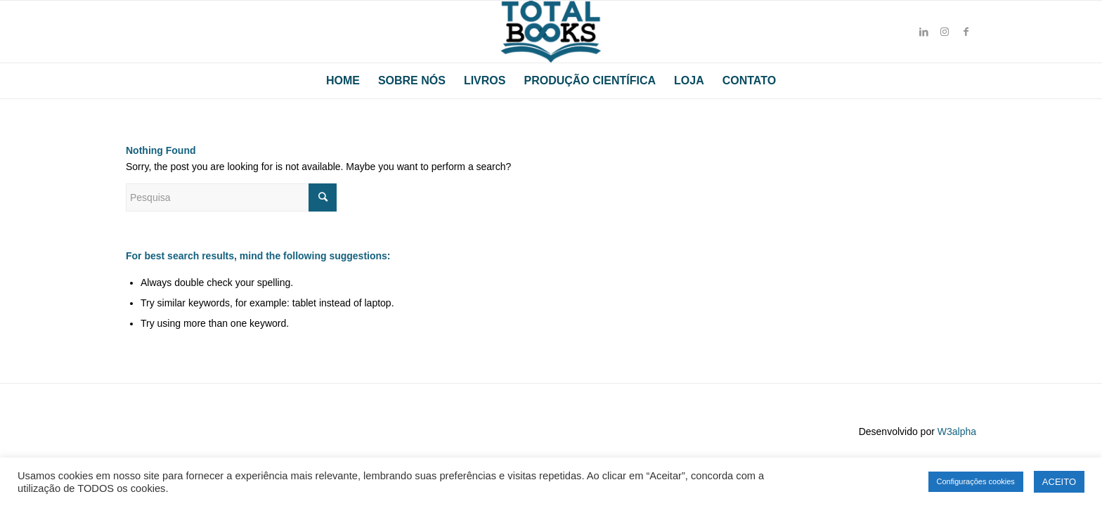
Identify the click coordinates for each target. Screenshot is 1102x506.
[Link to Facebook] (965, 31)
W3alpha (957, 431)
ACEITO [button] (1059, 481)
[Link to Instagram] (944, 31)
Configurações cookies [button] (976, 481)
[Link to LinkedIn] (923, 31)
